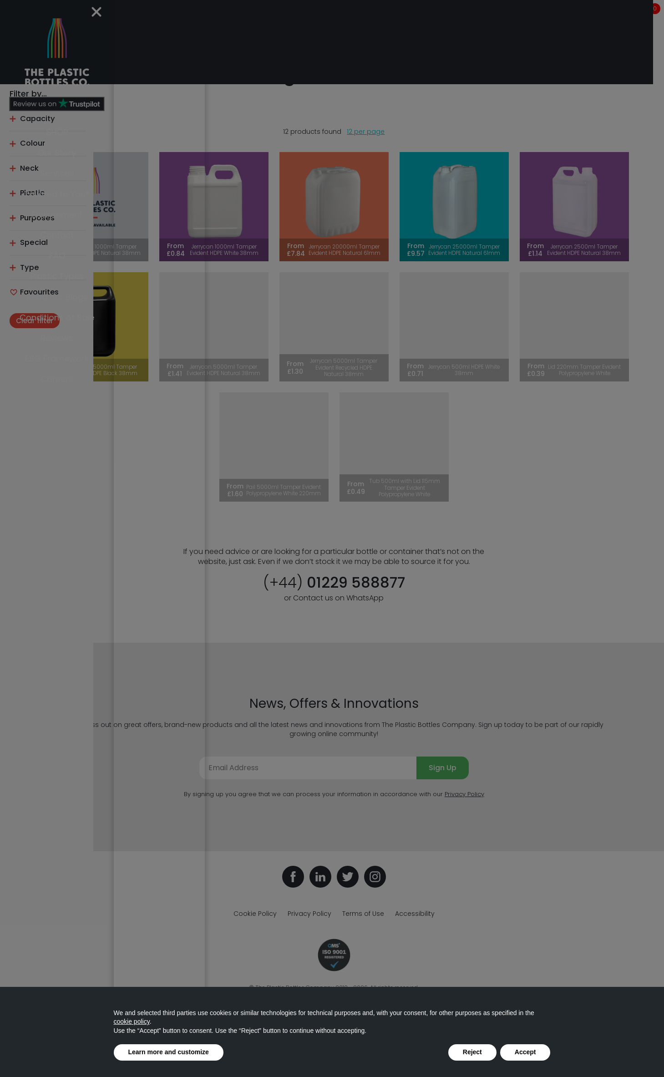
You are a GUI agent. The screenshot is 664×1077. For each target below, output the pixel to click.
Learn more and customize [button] (168, 1052)
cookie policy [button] (132, 1021)
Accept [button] (525, 1052)
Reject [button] (472, 1052)
